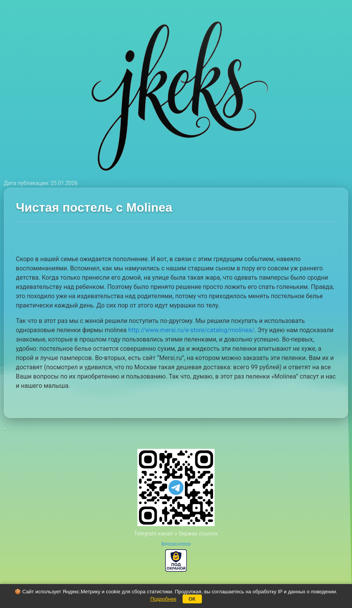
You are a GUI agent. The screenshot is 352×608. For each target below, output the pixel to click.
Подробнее (163, 599)
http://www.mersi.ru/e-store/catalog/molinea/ (191, 330)
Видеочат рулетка (176, 543)
